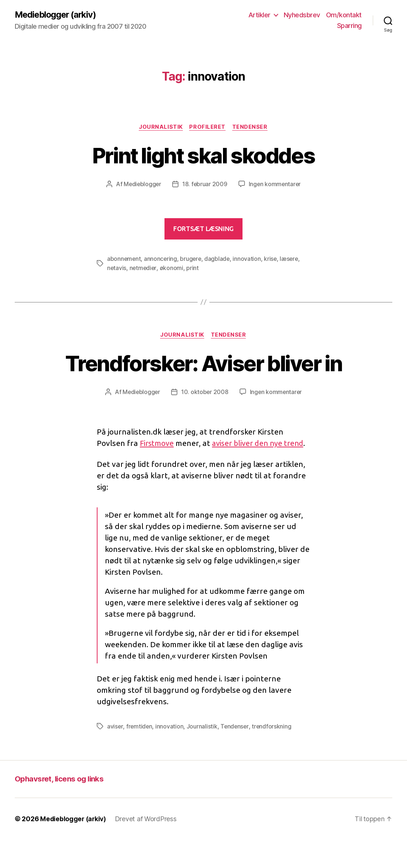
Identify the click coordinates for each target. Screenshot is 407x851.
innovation (249, 259)
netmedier (144, 268)
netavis (117, 268)
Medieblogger (142, 184)
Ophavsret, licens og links (60, 790)
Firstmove (158, 443)
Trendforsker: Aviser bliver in (203, 363)
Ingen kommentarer (275, 184)
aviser (115, 737)
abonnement (124, 259)
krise (272, 259)
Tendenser (251, 127)
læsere (291, 259)
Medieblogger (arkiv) (57, 14)
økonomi (172, 268)
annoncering (161, 259)
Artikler (259, 15)
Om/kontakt (344, 15)
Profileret (208, 127)
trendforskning (273, 737)
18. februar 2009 (204, 184)
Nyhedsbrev (302, 15)
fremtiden (139, 737)
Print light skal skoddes (203, 155)
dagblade (219, 259)
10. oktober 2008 (205, 392)
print (193, 268)
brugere (192, 259)
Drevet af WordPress (147, 830)
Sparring (349, 26)
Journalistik (160, 127)
